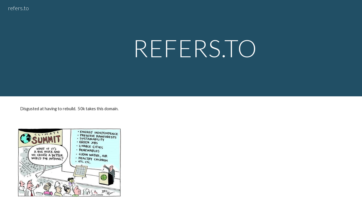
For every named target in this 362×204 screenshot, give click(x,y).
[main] (195, 48)
